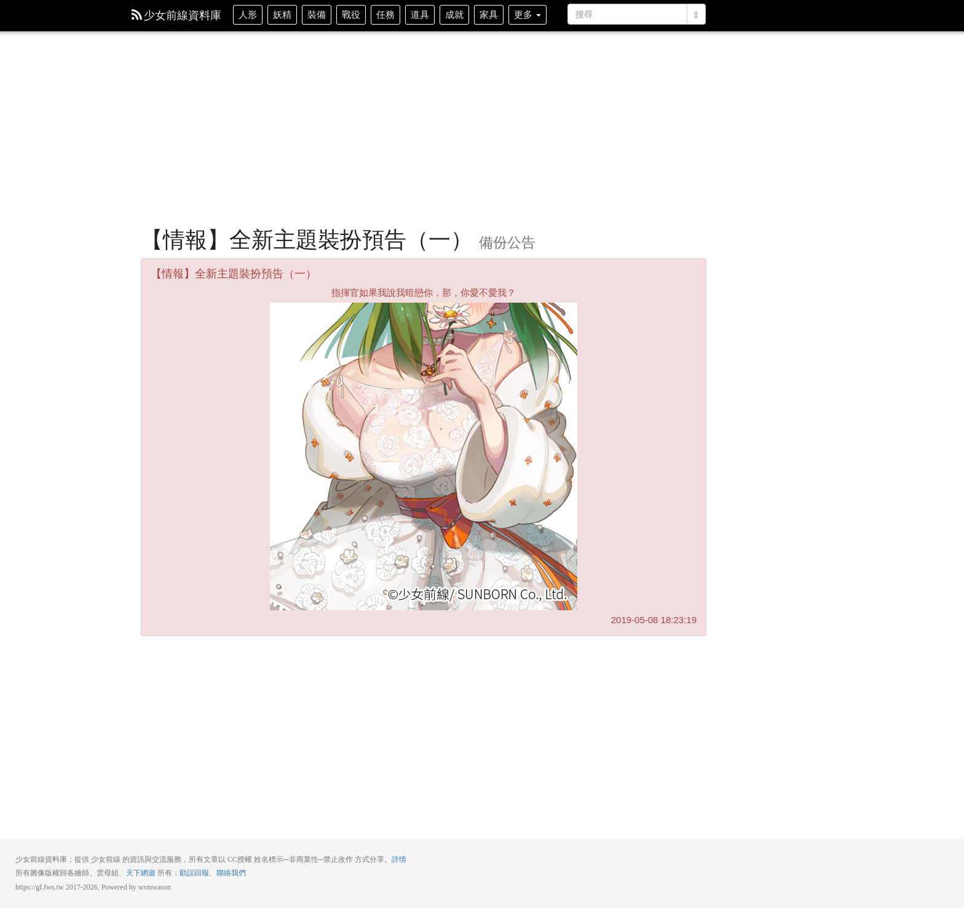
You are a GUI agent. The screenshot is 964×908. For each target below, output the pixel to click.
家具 (489, 14)
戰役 (351, 14)
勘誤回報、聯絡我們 (213, 873)
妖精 (282, 14)
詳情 (399, 859)
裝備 (316, 14)
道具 (420, 14)
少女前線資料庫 (176, 15)
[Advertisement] (423, 135)
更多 (527, 14)
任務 (385, 14)
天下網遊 (141, 873)
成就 (454, 14)
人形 (248, 14)
